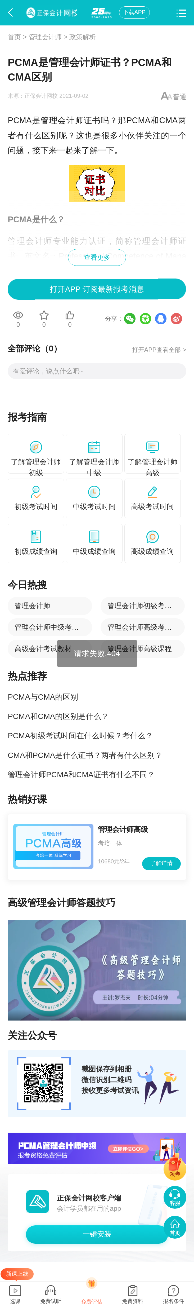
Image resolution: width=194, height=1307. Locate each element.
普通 (179, 96)
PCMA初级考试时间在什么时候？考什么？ (80, 735)
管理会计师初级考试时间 (146, 606)
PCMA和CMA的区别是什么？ (58, 716)
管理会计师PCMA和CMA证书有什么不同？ (81, 774)
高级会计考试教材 (43, 648)
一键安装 (97, 1234)
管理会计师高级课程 (139, 648)
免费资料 (132, 1301)
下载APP (134, 12)
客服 (175, 1203)
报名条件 (173, 1301)
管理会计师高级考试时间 (146, 627)
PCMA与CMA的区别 (43, 696)
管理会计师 (45, 37)
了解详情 (161, 863)
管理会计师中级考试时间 (54, 627)
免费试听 (50, 1301)
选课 (15, 1301)
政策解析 (82, 37)
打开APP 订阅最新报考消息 (97, 289)
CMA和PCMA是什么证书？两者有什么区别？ (85, 755)
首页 (14, 37)
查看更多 (97, 257)
